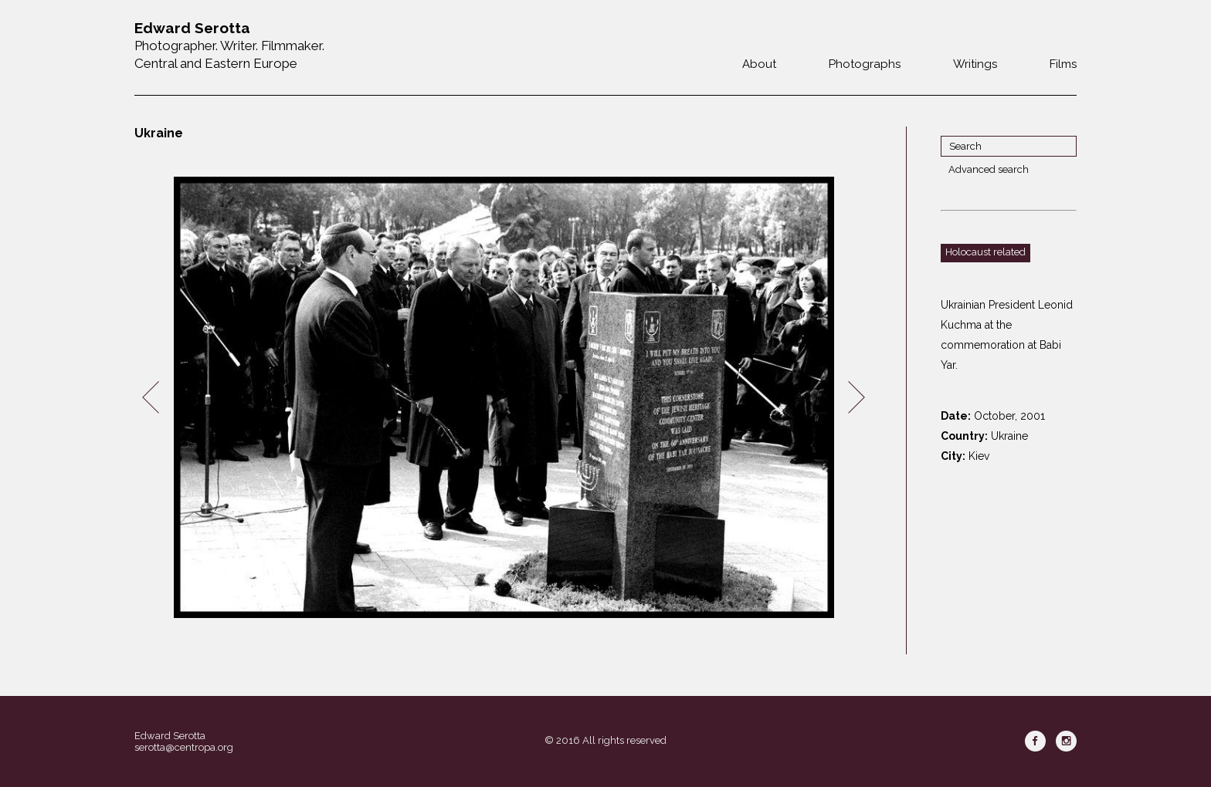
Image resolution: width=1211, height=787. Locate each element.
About (759, 64)
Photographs (865, 64)
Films (1063, 64)
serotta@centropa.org (183, 747)
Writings (975, 64)
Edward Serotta (169, 735)
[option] (503, 397)
